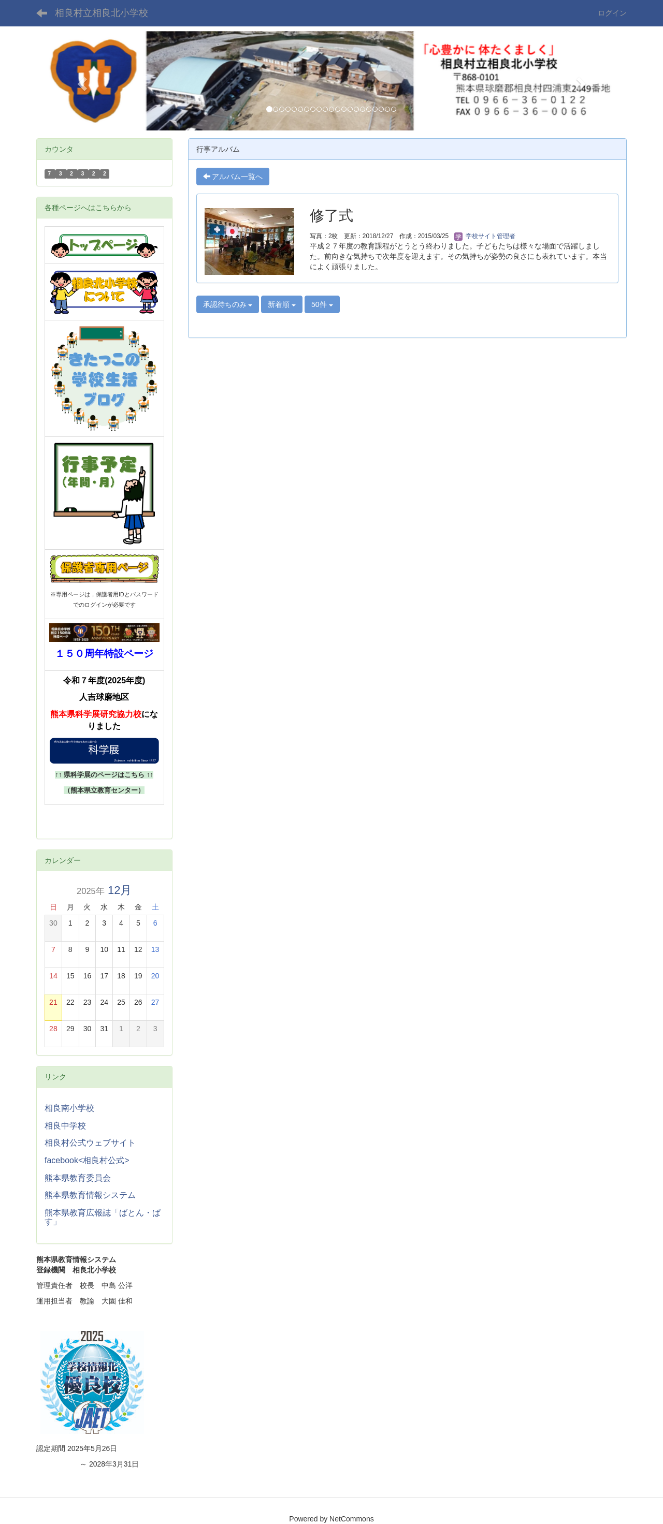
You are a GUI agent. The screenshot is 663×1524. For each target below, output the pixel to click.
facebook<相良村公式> (87, 1160)
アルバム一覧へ (233, 176)
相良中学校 (65, 1125)
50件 (322, 304)
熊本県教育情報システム (90, 1195)
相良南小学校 (69, 1108)
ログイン (612, 13)
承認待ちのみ (228, 304)
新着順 (282, 304)
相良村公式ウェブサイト (90, 1142)
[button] (80, 80)
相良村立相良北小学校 (101, 13)
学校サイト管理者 (484, 236)
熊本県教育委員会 (78, 1178)
